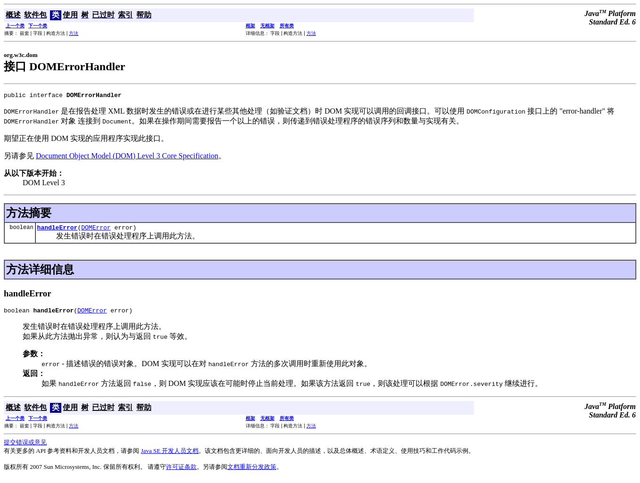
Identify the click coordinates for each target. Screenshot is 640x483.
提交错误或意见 (25, 446)
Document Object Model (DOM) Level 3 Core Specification (127, 157)
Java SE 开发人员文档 (170, 454)
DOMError (95, 230)
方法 (73, 33)
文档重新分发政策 (251, 471)
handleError (57, 230)
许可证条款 (181, 471)
